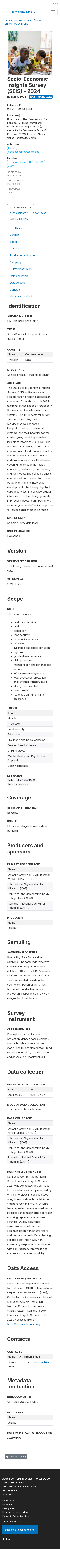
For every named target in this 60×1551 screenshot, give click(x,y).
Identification (17, 228)
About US (8, 1478)
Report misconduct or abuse (15, 1512)
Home (8, 20)
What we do (43, 1478)
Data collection (19, 275)
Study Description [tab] (20, 207)
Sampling (15, 262)
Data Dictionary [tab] (19, 213)
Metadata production (22, 296)
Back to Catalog (16, 1456)
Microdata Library (23, 11)
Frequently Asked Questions (15, 1516)
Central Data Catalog (23, 20)
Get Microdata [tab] (19, 219)
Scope (14, 241)
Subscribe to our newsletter (20, 1529)
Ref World (7, 1504)
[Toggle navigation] (53, 12)
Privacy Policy (9, 1508)
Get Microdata (41, 96)
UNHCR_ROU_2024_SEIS (16, 24)
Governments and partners (19, 1486)
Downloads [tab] (39, 213)
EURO (38, 20)
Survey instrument (21, 269)
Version (14, 234)
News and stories (13, 1482)
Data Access (17, 282)
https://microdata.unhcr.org (23, 1324)
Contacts (15, 289)
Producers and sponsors (25, 255)
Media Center (8, 1500)
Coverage (15, 248)
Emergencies (24, 1478)
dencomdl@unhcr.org (46, 1362)
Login (53, 3)
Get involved (10, 1490)
